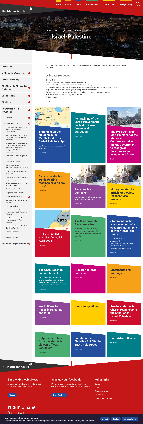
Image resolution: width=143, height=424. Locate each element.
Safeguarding (126, 4)
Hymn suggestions (12, 206)
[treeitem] (31, 73)
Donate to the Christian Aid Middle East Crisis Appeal (17, 227)
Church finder (109, 4)
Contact (97, 384)
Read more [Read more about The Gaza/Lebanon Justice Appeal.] (42, 289)
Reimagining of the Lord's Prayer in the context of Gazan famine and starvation (17, 137)
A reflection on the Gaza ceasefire (17, 177)
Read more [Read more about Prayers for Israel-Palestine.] (78, 277)
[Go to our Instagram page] (14, 407)
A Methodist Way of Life (13, 73)
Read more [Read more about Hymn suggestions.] (78, 311)
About (78, 4)
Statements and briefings (14, 196)
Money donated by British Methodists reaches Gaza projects (17, 166)
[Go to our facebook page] (9, 407)
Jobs (97, 388)
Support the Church (101, 391)
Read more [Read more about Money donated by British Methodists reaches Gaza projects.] (113, 203)
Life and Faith (8, 96)
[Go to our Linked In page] (19, 407)
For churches (92, 4)
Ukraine (9, 118)
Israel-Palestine (90, 31)
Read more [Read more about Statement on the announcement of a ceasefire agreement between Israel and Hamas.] (113, 252)
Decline (116, 419)
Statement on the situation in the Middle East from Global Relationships (16, 129)
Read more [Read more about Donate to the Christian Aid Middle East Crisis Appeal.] (78, 349)
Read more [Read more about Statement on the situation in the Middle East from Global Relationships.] (42, 152)
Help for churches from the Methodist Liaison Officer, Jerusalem (14, 220)
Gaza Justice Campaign (13, 161)
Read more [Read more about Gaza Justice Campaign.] (78, 203)
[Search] (138, 4)
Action (68, 4)
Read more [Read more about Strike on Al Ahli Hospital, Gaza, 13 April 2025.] (42, 245)
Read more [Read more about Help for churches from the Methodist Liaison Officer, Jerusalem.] (42, 352)
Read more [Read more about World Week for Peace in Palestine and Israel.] (42, 317)
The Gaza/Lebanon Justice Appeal (17, 189)
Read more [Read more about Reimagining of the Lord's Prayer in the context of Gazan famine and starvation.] (78, 136)
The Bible (6, 102)
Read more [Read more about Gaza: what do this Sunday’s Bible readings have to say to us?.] (42, 190)
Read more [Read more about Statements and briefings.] (113, 277)
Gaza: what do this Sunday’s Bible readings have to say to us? (16, 157)
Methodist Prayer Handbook (15, 243)
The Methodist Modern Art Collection (14, 88)
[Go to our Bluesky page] (33, 407)
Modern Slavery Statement (104, 398)
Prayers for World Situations (71, 31)
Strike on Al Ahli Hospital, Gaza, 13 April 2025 (17, 172)
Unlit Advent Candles (12, 232)
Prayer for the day (10, 80)
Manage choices (130, 419)
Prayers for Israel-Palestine (15, 193)
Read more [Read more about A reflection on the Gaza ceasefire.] (78, 240)
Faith (58, 4)
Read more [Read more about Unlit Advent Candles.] (113, 342)
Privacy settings (15, 413)
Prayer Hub (7, 67)
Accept (105, 419)
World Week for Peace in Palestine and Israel (17, 201)
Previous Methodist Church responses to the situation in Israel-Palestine (17, 212)
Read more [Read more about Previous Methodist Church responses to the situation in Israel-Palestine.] (113, 321)
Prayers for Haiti (12, 237)
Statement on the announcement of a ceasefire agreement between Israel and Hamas (17, 183)
